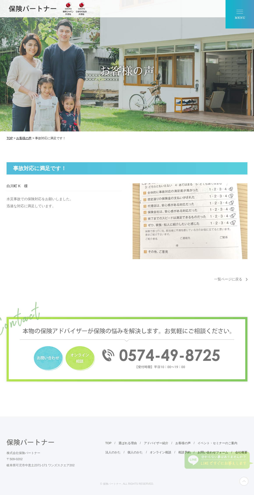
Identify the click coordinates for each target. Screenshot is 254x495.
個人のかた (135, 457)
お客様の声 (183, 447)
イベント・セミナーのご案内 (217, 447)
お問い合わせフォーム (213, 457)
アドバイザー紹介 (156, 447)
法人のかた (113, 457)
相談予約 (184, 457)
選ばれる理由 (127, 447)
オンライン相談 (160, 457)
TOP (108, 447)
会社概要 (241, 457)
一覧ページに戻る (228, 284)
